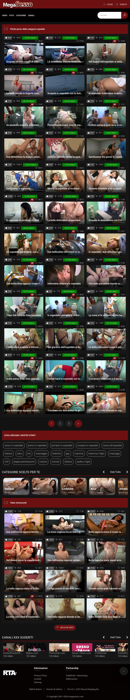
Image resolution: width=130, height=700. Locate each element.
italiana (68, 461)
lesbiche (56, 453)
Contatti (37, 679)
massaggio (41, 453)
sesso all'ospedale (112, 445)
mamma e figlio (96, 453)
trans (19, 453)
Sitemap (38, 682)
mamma (78, 453)
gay (68, 453)
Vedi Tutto (115, 472)
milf (6, 461)
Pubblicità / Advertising (76, 675)
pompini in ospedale (62, 445)
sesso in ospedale (14, 445)
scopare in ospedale (87, 445)
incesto (56, 461)
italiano (8, 453)
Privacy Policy (40, 675)
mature (43, 461)
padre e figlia (83, 461)
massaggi (115, 453)
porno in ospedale (37, 445)
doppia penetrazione (24, 461)
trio (29, 453)
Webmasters (72, 679)
